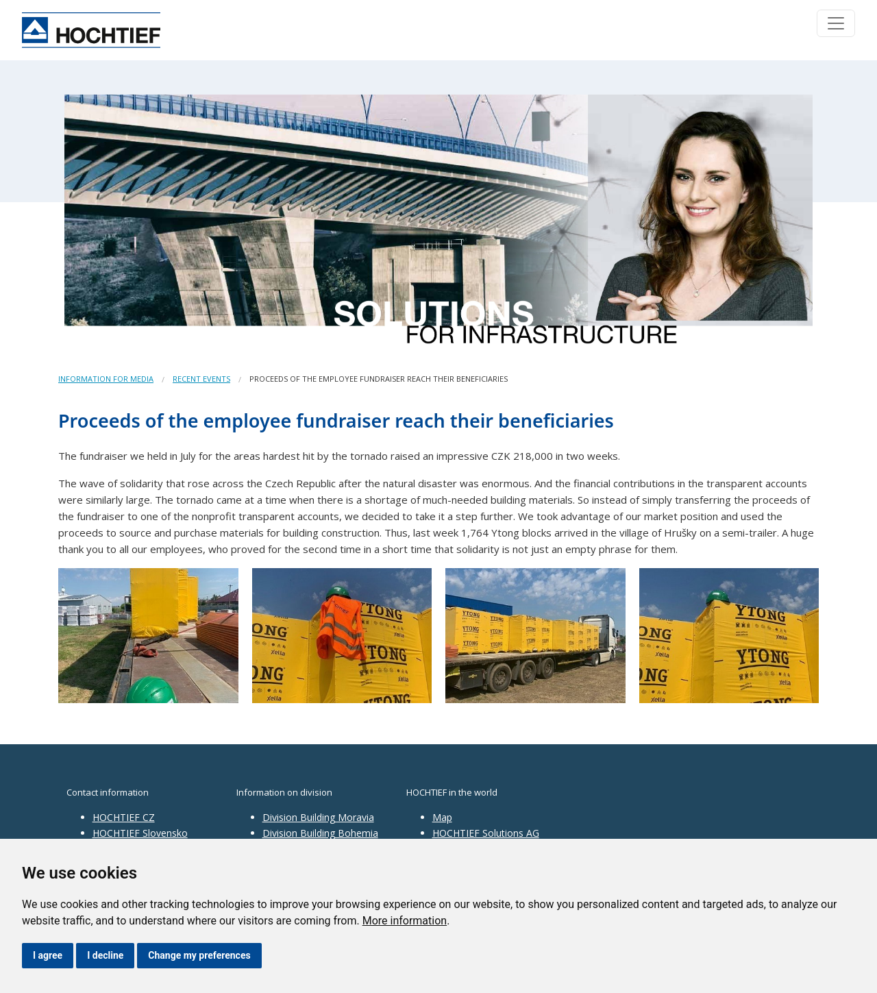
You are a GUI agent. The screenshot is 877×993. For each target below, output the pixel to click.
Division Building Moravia (318, 817)
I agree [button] (47, 955)
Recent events (201, 378)
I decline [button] (105, 955)
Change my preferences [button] (199, 955)
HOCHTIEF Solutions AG (485, 832)
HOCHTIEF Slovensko (140, 832)
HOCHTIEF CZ (123, 817)
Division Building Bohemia (320, 832)
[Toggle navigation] (836, 23)
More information (404, 920)
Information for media (105, 378)
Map (442, 817)
